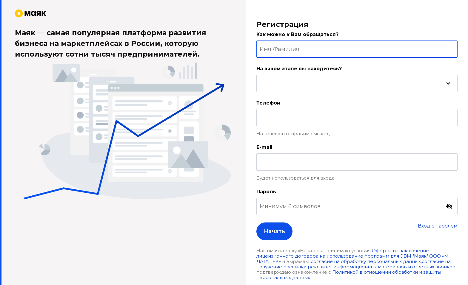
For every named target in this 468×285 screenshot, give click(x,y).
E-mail (264, 147)
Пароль (266, 191)
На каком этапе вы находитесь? (299, 68)
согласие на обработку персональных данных (366, 261)
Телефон (268, 103)
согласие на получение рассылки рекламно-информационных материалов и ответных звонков (355, 264)
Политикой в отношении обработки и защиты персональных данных (348, 274)
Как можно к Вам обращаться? (297, 34)
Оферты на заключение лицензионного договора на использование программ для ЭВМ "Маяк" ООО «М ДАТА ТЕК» (352, 256)
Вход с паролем (438, 226)
